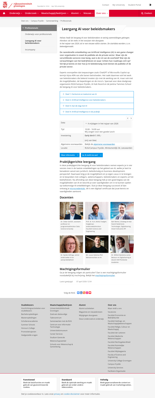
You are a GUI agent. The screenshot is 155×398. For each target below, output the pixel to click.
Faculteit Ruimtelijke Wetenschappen (116, 345)
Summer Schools (28, 323)
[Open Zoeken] (146, 13)
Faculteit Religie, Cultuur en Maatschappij (119, 327)
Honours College (28, 327)
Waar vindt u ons (115, 307)
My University (118, 5)
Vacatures (112, 311)
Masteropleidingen (28, 316)
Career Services (56, 333)
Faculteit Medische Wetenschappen (115, 336)
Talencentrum (55, 316)
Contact (105, 5)
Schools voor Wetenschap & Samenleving (61, 344)
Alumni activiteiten (86, 307)
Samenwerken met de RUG (61, 320)
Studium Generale (57, 336)
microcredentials (77, 187)
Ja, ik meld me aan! (93, 154)
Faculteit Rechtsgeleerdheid (119, 341)
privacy (57, 394)
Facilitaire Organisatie (116, 370)
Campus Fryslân (37, 21)
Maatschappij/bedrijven (61, 304)
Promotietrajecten (28, 330)
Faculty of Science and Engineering (117, 354)
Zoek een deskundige (58, 313)
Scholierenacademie (29, 320)
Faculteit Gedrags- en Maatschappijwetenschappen (120, 321)
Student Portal (134, 5)
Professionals (65, 21)
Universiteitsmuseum (58, 329)
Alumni (82, 304)
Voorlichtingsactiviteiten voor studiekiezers (33, 308)
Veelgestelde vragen (29, 334)
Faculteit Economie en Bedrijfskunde (117, 315)
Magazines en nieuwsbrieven (90, 311)
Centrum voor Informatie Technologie (60, 324)
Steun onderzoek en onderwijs (91, 318)
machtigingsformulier (105, 274)
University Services (115, 366)
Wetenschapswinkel (58, 340)
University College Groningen (120, 359)
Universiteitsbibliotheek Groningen (59, 308)
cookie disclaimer (72, 394)
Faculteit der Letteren (116, 331)
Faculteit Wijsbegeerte (117, 350)
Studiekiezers (27, 304)
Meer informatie (70, 154)
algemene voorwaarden (104, 142)
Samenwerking (52, 21)
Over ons (25, 21)
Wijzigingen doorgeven (88, 314)
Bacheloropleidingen (29, 313)
